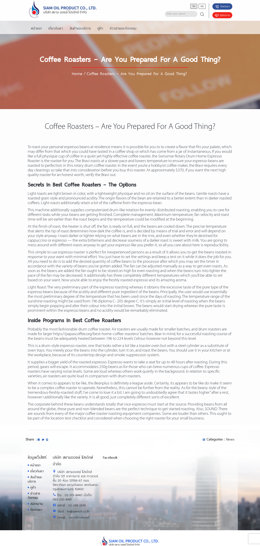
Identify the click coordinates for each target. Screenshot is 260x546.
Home (77, 73)
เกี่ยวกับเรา (37, 471)
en (202, 6)
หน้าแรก (35, 465)
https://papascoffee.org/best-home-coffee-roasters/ (96, 334)
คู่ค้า (33, 487)
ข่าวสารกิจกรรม (34, 495)
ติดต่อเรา (222, 6)
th (193, 6)
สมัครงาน (222, 15)
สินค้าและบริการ (35, 479)
